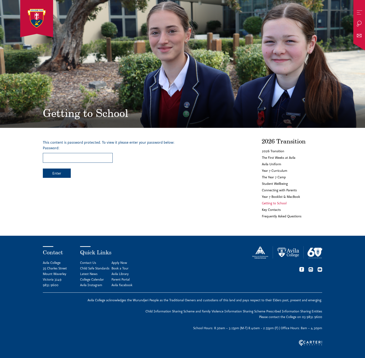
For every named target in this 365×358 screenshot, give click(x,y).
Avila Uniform (271, 164)
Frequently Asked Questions (281, 216)
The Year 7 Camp (274, 177)
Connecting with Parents (279, 190)
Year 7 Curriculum (274, 171)
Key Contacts (271, 210)
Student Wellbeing (275, 184)
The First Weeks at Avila (278, 158)
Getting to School (274, 203)
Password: (78, 154)
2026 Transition (273, 151)
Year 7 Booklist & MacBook (281, 197)
